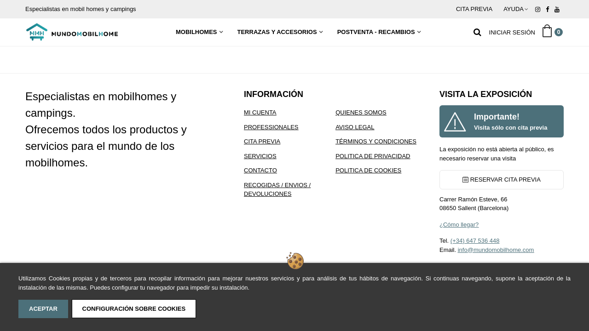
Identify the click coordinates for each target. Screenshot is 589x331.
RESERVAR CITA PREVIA (501, 179)
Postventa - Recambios (376, 32)
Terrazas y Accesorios (277, 32)
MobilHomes (196, 32)
